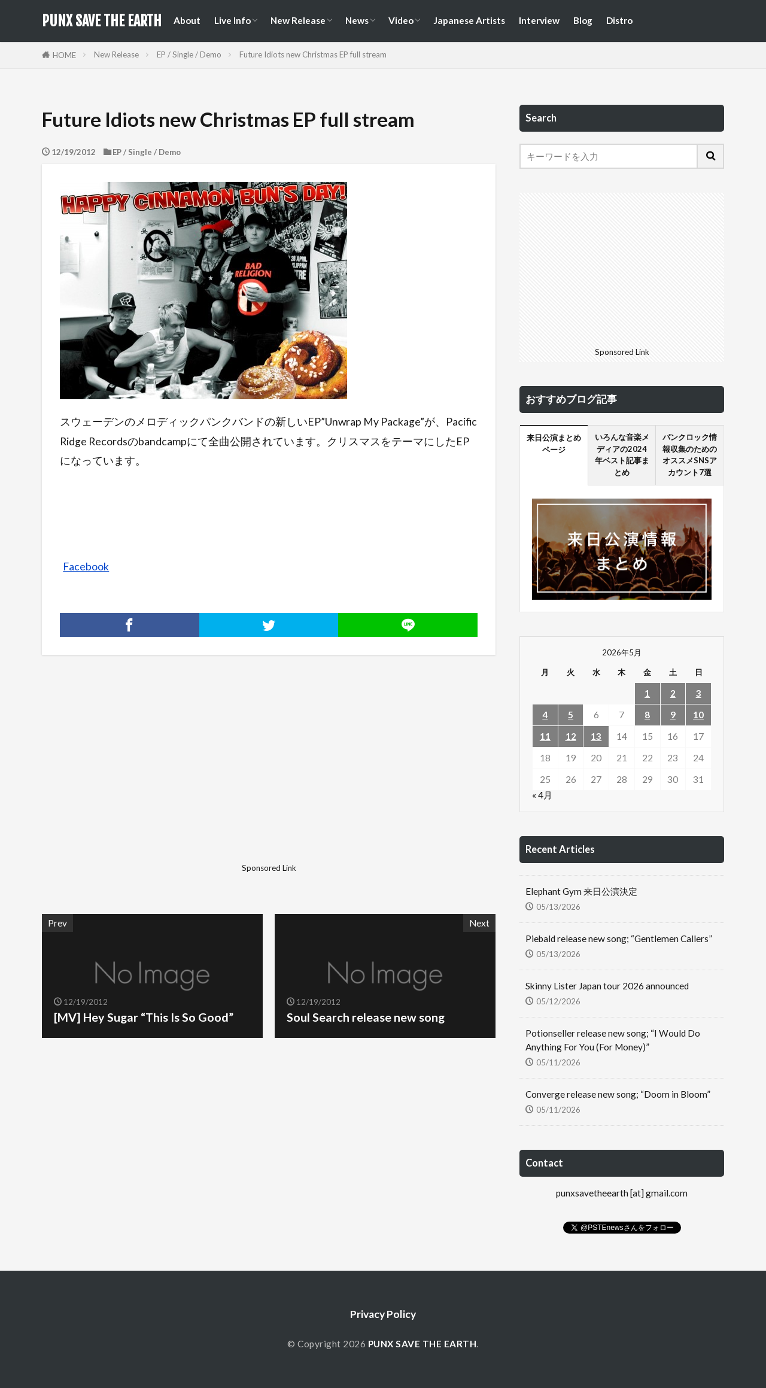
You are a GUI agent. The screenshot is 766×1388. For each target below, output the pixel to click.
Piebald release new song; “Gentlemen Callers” (618, 938)
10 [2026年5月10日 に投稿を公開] (698, 714)
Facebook (86, 566)
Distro (619, 20)
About (187, 20)
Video (401, 20)
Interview (539, 20)
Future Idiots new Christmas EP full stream (313, 54)
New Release (298, 20)
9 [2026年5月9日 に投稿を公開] (673, 714)
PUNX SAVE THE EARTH (102, 21)
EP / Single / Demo (189, 54)
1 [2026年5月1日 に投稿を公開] (647, 693)
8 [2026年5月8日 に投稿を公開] (647, 714)
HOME (64, 55)
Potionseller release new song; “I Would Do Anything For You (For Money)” (612, 1040)
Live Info (232, 20)
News (357, 20)
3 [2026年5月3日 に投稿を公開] (698, 693)
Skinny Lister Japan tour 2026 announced (607, 985)
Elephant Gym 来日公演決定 (581, 891)
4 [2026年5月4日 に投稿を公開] (545, 714)
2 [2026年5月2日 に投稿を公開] (673, 693)
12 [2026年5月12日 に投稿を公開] (571, 736)
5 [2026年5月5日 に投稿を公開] (570, 714)
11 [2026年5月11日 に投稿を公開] (545, 736)
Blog (582, 20)
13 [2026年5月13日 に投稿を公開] (596, 736)
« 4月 (542, 794)
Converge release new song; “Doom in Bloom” (617, 1094)
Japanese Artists (469, 20)
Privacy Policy (383, 1314)
